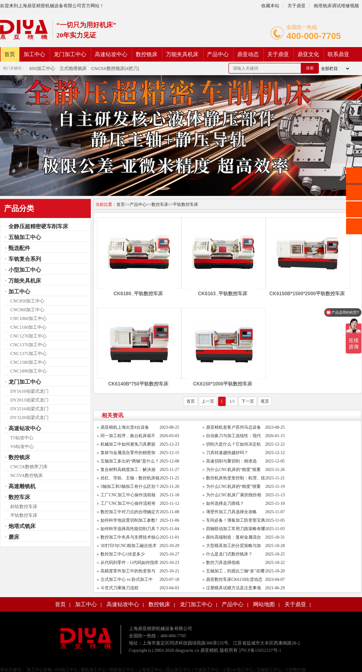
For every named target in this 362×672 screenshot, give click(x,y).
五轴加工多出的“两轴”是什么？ (129, 461)
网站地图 (264, 604)
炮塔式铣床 (22, 526)
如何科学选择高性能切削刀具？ (130, 528)
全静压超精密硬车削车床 (38, 226)
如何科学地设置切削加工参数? (128, 520)
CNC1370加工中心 (28, 344)
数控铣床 (146, 54)
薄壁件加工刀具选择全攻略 (231, 512)
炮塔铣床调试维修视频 (336, 5)
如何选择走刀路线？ (225, 503)
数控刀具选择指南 (223, 562)
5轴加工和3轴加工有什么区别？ (130, 486)
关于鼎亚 (296, 5)
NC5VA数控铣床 (26, 475)
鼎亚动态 (248, 54)
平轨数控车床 (23, 515)
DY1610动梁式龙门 (29, 391)
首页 (9, 54)
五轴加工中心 (24, 237)
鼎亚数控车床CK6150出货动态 (234, 579)
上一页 (208, 401)
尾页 (265, 401)
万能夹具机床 (182, 54)
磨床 (13, 537)
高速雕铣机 (22, 486)
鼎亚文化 (308, 54)
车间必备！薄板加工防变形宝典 (235, 520)
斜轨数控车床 (23, 506)
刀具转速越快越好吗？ (227, 452)
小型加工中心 (24, 270)
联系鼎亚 (338, 54)
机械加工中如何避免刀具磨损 (127, 444)
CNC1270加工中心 (28, 336)
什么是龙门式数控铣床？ (229, 554)
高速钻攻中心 (111, 54)
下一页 (247, 401)
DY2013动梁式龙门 (29, 400)
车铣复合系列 (24, 259)
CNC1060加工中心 (28, 318)
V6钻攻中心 (22, 446)
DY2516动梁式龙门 (29, 408)
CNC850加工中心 (27, 301)
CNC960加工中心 (27, 309)
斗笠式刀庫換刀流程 (119, 588)
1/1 (232, 401)
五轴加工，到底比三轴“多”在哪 (235, 571)
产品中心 (218, 54)
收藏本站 (270, 5)
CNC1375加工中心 (28, 353)
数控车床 (19, 497)
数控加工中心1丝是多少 (122, 554)
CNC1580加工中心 (28, 362)
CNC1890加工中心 (28, 371)
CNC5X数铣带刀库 (29, 466)
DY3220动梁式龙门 (29, 417)
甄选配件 (19, 248)
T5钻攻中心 (21, 437)
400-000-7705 (313, 36)
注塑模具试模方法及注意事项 (233, 588)
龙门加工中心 (70, 54)
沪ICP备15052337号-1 (260, 650)
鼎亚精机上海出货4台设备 (124, 427)
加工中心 (34, 54)
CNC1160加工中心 (28, 327)
